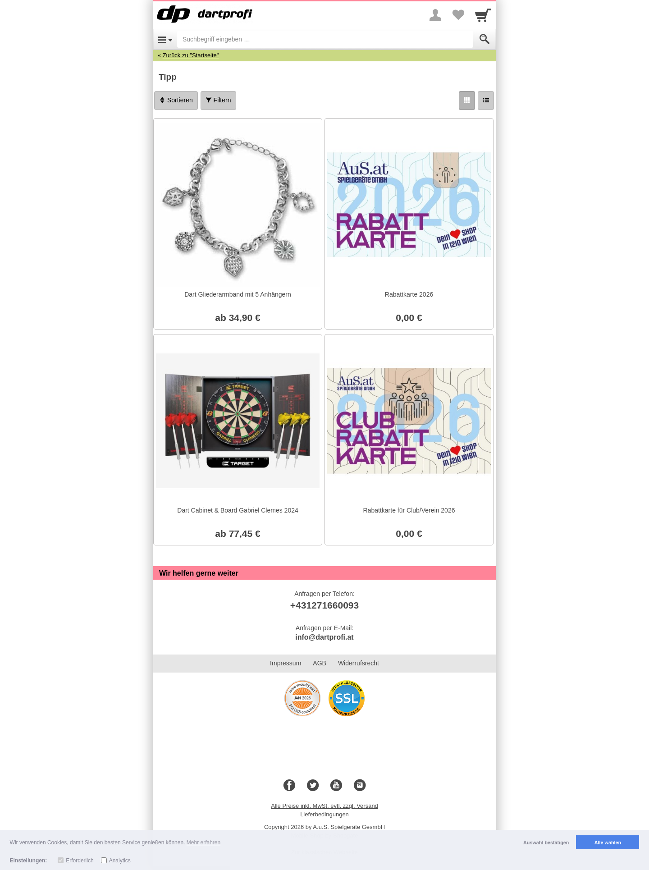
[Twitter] (312, 785)
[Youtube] (336, 785)
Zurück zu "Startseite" (191, 55)
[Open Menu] (165, 39)
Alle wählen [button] (607, 842)
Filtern (218, 100)
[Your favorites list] (458, 15)
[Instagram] (359, 785)
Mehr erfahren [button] (203, 842)
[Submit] (484, 39)
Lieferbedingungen (324, 814)
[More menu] (435, 15)
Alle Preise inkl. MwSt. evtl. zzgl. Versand (324, 805)
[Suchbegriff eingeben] (325, 39)
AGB (319, 663)
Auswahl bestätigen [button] (546, 842)
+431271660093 (324, 605)
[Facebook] (289, 785)
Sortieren (176, 100)
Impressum (285, 663)
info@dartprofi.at (324, 637)
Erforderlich (79, 860)
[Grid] (467, 100)
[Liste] (486, 100)
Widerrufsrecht (358, 663)
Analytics (120, 860)
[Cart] (483, 15)
